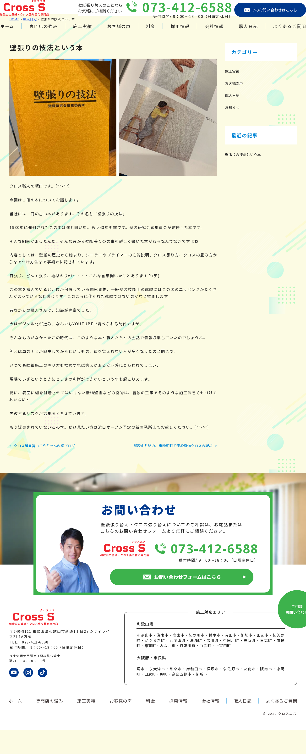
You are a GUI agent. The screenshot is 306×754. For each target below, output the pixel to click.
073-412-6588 (178, 12)
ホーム (15, 31)
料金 (151, 31)
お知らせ (232, 131)
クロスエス (287, 737)
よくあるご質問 (281, 31)
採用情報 (178, 31)
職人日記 (242, 31)
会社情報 (210, 31)
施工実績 (86, 31)
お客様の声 (121, 31)
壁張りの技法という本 (243, 178)
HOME (14, 43)
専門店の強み (49, 31)
